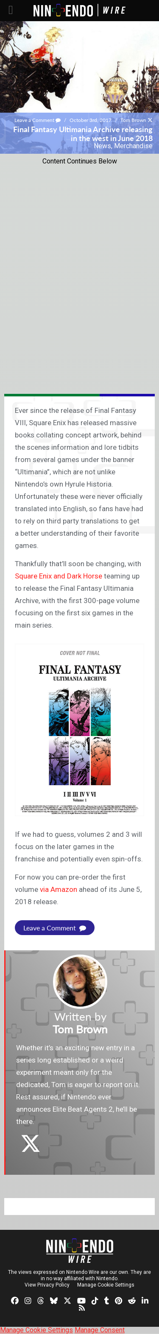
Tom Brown (133, 120)
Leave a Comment (37, 120)
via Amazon (58, 889)
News (102, 146)
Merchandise (133, 146)
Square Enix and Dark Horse (58, 576)
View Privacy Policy (47, 1285)
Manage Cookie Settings (105, 1285)
